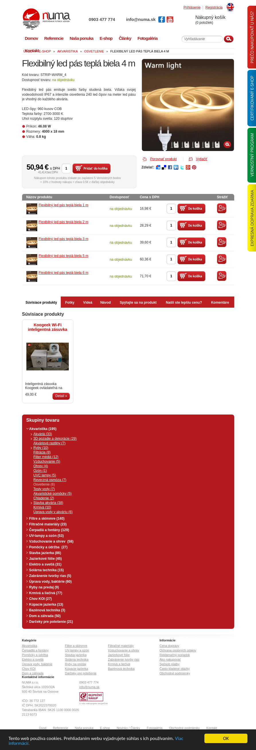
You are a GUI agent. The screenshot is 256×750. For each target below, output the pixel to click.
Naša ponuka (84, 728)
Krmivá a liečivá (119, 664)
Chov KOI (29, 668)
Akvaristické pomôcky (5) (53, 494)
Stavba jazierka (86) (45, 553)
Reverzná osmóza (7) (50, 480)
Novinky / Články (128, 728)
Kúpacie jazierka (76, 668)
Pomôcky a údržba (35, 655)
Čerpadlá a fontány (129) (49, 530)
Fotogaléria (155, 728)
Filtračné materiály (121, 645)
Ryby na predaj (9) (44, 587)
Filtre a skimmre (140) (47, 519)
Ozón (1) (40, 471)
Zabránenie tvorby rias (123, 659)
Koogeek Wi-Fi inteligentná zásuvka (47, 327)
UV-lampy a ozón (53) (46, 536)
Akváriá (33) (43, 434)
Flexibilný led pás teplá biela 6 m (63, 273)
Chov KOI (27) (40, 599)
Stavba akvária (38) (48, 503)
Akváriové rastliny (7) (50, 443)
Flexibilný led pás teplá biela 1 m (63, 205)
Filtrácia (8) (42, 452)
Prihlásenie (191, 7)
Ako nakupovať (170, 659)
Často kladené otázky (175, 668)
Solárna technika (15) (46, 570)
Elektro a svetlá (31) (45, 564)
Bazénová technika (121, 668)
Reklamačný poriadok (175, 655)
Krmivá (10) (42, 507)
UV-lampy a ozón (77, 650)
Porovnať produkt (163, 159)
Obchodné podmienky (175, 673)
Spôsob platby (170, 664)
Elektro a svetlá (33, 659)
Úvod (42, 728)
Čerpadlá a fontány (35, 650)
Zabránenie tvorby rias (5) (50, 576)
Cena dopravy (169, 645)
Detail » (61, 396)
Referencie (60, 728)
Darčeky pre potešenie (81, 673)
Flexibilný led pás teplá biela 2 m (63, 222)
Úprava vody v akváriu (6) (53, 512)
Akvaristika (29, 645)
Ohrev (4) (41, 466)
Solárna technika (77, 659)
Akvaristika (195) (42, 429)
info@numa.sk (141, 19)
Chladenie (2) (44, 498)
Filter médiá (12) (46, 457)
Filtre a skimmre (76, 645)
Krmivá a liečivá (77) (45, 593)
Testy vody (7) (44, 489)
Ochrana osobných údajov (178, 650)
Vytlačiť (201, 159)
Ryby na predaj (75, 664)
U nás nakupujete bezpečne (93, 703)
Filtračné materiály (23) (48, 524)
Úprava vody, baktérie (37, 664)
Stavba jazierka (76, 655)
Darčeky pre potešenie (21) (51, 622)
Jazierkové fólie (119, 655)
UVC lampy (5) (45, 475)
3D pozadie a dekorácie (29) (55, 439)
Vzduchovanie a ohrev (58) (51, 541)
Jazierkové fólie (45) (45, 559)
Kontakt (211, 728)
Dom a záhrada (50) (45, 616)
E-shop (105, 728)
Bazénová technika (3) (47, 610)
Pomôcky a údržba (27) (48, 547)
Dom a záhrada (33, 673)
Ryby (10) (41, 448)
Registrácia (213, 7)
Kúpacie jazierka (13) (46, 604)
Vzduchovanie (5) (47, 462)
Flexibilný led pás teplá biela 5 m (63, 256)
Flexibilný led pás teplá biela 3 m (63, 239)
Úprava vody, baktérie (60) (50, 582)
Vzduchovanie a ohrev (123, 650)
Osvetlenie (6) (44, 484)
